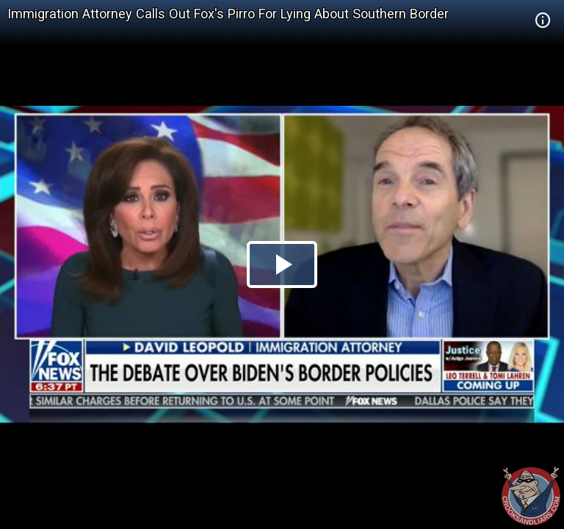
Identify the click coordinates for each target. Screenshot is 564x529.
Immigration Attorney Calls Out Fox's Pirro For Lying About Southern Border (228, 13)
